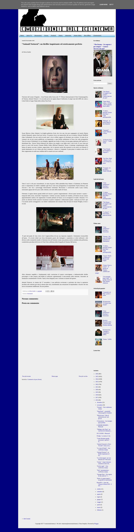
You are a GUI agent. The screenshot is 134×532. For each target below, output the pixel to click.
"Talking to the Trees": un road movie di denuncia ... (104, 430)
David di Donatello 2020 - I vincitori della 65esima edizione (107, 323)
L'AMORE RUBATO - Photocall (103, 425)
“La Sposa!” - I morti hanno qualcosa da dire (107, 213)
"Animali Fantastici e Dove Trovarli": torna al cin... (104, 444)
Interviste (68, 35)
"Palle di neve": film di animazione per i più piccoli (103, 417)
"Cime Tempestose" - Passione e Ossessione (106, 185)
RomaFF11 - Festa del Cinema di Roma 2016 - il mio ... (104, 484)
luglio (98, 497)
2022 (97, 384)
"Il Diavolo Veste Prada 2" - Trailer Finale (107, 141)
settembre (99, 491)
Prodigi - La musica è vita (103, 436)
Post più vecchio (83, 376)
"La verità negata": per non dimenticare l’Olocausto (104, 458)
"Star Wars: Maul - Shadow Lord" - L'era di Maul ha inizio (107, 161)
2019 (97, 392)
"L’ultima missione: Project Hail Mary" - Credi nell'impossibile (107, 114)
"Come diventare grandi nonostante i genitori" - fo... (103, 440)
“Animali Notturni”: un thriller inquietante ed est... (103, 454)
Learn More (103, 4)
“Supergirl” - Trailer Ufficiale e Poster (107, 132)
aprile (98, 504)
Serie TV (29, 35)
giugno (99, 499)
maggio (99, 502)
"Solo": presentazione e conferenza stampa (103, 471)
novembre (100, 405)
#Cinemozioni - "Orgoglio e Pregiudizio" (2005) (107, 332)
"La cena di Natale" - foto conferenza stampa (103, 449)
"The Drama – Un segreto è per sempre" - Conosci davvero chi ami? (102, 47)
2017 (97, 397)
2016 (97, 400)
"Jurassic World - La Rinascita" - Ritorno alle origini (107, 258)
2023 (97, 381)
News (22, 35)
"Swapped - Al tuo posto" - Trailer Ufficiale (107, 169)
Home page (55, 376)
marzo (99, 507)
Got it (111, 4)
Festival (53, 35)
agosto (99, 494)
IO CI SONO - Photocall (103, 433)
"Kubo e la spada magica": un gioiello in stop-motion (104, 479)
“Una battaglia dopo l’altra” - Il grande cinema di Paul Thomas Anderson (107, 280)
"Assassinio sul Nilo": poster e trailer (107, 294)
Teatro (61, 35)
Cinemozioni (97, 35)
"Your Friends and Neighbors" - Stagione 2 (107, 150)
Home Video (77, 35)
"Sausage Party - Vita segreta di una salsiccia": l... (104, 475)
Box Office (87, 35)
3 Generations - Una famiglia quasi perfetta (104, 421)
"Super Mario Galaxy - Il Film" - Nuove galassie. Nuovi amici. (107, 104)
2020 (97, 389)
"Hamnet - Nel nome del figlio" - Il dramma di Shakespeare (107, 239)
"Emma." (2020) (107, 339)
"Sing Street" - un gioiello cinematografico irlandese (104, 412)
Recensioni (38, 35)
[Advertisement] (55, 360)
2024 (97, 379)
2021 (97, 387)
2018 (97, 395)
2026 (97, 373)
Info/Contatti (27, 518)
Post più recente (26, 376)
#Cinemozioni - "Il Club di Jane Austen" (107, 303)
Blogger (96, 523)
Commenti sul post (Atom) (35, 379)
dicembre (99, 402)
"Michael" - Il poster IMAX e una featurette (107, 122)
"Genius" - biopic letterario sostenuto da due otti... (104, 462)
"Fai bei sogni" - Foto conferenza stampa (102, 466)
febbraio (99, 510)
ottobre (99, 489)
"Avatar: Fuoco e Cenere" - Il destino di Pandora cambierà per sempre (103, 269)
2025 (97, 376)
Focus (46, 35)
